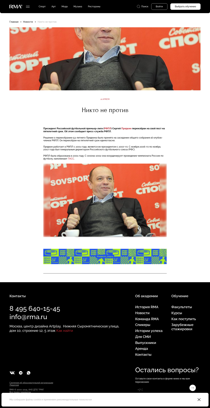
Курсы (176, 313)
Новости (28, 21)
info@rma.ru (28, 317)
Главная (13, 21)
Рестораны (94, 6)
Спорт (42, 6)
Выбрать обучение (185, 6)
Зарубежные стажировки (182, 327)
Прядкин (126, 128)
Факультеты (181, 307)
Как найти (64, 330)
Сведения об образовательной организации (31, 383)
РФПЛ (107, 128)
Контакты (143, 355)
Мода (65, 6)
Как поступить (183, 319)
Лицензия (14, 385)
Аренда (141, 349)
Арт (53, 6)
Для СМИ (143, 337)
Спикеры (142, 325)
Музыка (78, 6)
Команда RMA (147, 319)
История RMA (146, 307)
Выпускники (145, 343)
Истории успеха (149, 331)
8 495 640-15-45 (34, 308)
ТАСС (71, 158)
